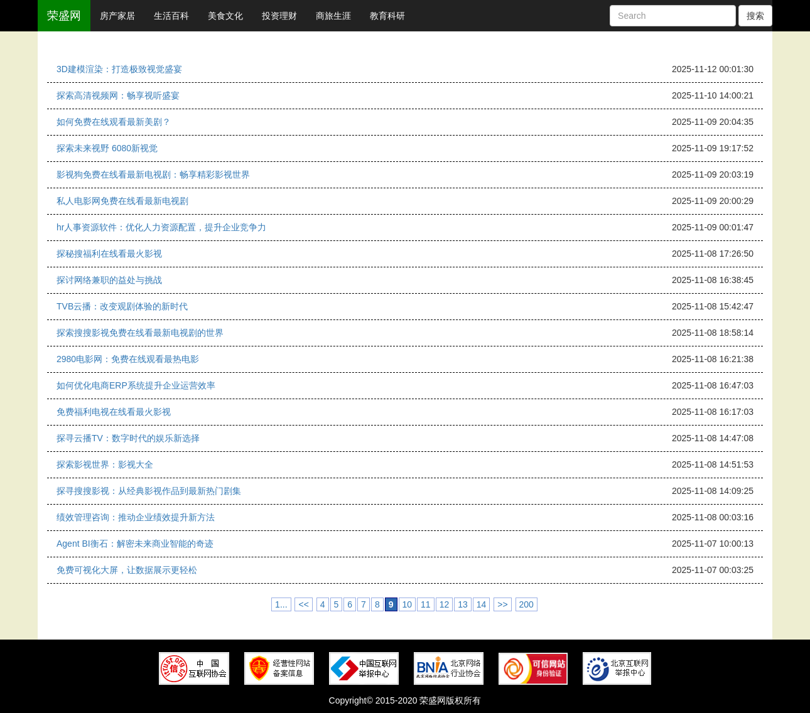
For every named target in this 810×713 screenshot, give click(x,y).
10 (407, 604)
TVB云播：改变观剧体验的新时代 (122, 306)
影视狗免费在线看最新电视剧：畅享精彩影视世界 (153, 174)
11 (426, 604)
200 (526, 604)
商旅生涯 (333, 16)
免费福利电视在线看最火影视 (114, 412)
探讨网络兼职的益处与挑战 (109, 280)
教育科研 (387, 16)
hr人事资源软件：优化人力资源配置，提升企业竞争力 (161, 227)
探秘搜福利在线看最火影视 (109, 254)
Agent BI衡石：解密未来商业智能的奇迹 (135, 544)
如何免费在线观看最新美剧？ (114, 122)
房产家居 (117, 16)
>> (502, 604)
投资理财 (279, 16)
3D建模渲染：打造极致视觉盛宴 (119, 69)
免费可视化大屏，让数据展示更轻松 (127, 570)
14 (482, 604)
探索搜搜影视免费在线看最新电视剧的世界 (140, 333)
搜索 (755, 16)
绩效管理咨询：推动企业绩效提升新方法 (136, 517)
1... (281, 604)
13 (463, 604)
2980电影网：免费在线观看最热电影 (128, 359)
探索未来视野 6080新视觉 (107, 148)
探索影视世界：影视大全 (105, 464)
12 (445, 604)
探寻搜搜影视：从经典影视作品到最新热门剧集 (149, 491)
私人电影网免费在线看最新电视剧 (122, 201)
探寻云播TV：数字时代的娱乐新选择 (128, 438)
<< (303, 604)
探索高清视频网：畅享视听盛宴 (118, 95)
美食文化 (225, 16)
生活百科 (171, 16)
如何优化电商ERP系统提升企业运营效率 (136, 385)
